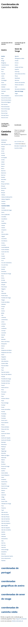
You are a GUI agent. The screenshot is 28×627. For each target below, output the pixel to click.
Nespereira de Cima (6, 352)
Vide (2, 541)
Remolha (3, 453)
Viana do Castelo (5, 89)
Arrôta (3, 159)
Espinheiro (4, 282)
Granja (3, 306)
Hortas (3, 311)
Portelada (3, 413)
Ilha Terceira (4, 104)
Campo (3, 208)
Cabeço (3, 194)
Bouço (3, 190)
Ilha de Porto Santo (6, 98)
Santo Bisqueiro (5, 475)
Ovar (16, 87)
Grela (2, 308)
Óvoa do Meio (4, 365)
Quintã (3, 435)
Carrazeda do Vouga (6, 210)
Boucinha (3, 188)
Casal (2, 221)
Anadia (16, 60)
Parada (3, 376)
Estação (3, 284)
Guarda (3, 73)
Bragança (3, 63)
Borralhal (3, 179)
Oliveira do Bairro (19, 84)
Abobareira (4, 140)
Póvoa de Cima (5, 429)
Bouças (3, 186)
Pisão (2, 400)
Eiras (2, 276)
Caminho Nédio (5, 205)
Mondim (3, 339)
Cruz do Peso (4, 265)
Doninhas (3, 271)
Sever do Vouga (19, 91)
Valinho (3, 532)
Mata (2, 337)
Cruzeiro (3, 267)
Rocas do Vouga (5, 466)
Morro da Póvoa (5, 341)
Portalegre (4, 80)
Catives (3, 225)
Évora (2, 69)
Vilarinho (3, 547)
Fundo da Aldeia (5, 302)
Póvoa (2, 424)
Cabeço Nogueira (5, 199)
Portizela (3, 418)
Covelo (3, 256)
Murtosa (17, 80)
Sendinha (3, 479)
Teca (2, 505)
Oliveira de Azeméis (20, 82)
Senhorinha (4, 481)
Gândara (3, 304)
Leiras (2, 322)
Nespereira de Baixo (6, 350)
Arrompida (4, 157)
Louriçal (3, 330)
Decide (3, 269)
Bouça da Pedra (5, 184)
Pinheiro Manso (5, 398)
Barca (2, 168)
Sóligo (2, 497)
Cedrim (3, 227)
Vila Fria (3, 543)
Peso (2, 396)
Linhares (3, 324)
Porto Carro (4, 420)
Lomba (3, 326)
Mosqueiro (4, 343)
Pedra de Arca (4, 387)
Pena (2, 389)
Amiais (3, 146)
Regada (3, 449)
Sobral (3, 492)
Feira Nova (4, 286)
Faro (2, 71)
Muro (2, 348)
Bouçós (3, 192)
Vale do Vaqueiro (5, 527)
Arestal (3, 155)
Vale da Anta (4, 512)
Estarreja (17, 71)
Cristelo (3, 258)
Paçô (2, 368)
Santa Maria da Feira (20, 73)
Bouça (2, 181)
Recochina (4, 444)
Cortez (3, 243)
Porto (2, 82)
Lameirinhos (4, 319)
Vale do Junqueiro (5, 523)
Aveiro (3, 56)
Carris (2, 212)
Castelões (3, 223)
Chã (2, 232)
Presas (3, 431)
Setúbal (3, 87)
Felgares (3, 289)
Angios (3, 149)
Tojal (2, 510)
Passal (3, 385)
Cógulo (3, 236)
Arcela (2, 153)
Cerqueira (3, 230)
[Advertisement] (13, 26)
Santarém (3, 84)
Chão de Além (4, 234)
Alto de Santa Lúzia (6, 144)
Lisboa (3, 78)
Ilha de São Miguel (6, 102)
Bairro (2, 166)
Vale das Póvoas (5, 516)
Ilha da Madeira (5, 95)
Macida (3, 335)
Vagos (16, 93)
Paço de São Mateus (6, 374)
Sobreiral (3, 495)
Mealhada (17, 78)
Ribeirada (3, 457)
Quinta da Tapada (5, 438)
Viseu (2, 93)
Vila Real (3, 91)
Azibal (2, 162)
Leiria (2, 76)
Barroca (3, 175)
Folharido (3, 293)
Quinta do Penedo (6, 440)
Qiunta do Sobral (5, 433)
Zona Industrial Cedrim (7, 556)
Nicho (2, 354)
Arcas (2, 151)
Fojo (2, 291)
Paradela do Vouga (6, 378)
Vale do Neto (4, 525)
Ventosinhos (4, 538)
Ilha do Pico (4, 111)
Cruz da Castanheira (6, 262)
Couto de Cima (5, 251)
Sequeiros (3, 484)
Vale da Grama (5, 514)
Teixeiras (3, 508)
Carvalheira (4, 219)
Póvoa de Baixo (5, 427)
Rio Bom (3, 464)
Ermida (3, 280)
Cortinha (3, 245)
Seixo (2, 477)
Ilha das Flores (5, 115)
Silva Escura (4, 488)
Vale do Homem (5, 521)
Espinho (17, 69)
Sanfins (3, 470)
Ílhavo (16, 76)
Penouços (3, 392)
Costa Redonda (5, 247)
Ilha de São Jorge (5, 109)
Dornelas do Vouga (6, 273)
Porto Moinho (4, 422)
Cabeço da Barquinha (6, 197)
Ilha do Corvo (4, 117)
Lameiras (3, 317)
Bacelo (3, 164)
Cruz (2, 260)
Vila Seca (3, 545)
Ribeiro (3, 459)
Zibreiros (3, 554)
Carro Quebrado (5, 214)
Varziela (3, 534)
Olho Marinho (4, 361)
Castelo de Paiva (19, 67)
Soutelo (3, 499)
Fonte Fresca (4, 295)
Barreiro (3, 170)
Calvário (3, 201)
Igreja (2, 313)
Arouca (16, 63)
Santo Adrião (4, 473)
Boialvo (3, 177)
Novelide (3, 359)
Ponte (2, 407)
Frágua (3, 300)
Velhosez (3, 536)
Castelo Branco (5, 65)
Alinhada (3, 142)
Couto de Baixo (5, 249)
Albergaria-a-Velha (19, 58)
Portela (3, 411)
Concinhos (4, 238)
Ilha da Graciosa (5, 106)
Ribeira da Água (5, 455)
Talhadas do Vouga (6, 503)
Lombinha (3, 328)
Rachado (3, 442)
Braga (2, 60)
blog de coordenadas (21, 618)
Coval (2, 254)
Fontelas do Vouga (6, 297)
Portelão (3, 416)
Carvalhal (3, 216)
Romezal (3, 468)
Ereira (2, 278)
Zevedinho (4, 551)
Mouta (3, 346)
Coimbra (3, 67)
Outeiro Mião (4, 363)
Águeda (17, 56)
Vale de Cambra (19, 95)
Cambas (3, 203)
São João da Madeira (20, 89)
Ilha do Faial (4, 113)
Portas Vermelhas (5, 409)
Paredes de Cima (5, 383)
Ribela (2, 462)
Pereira (3, 394)
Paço (2, 370)
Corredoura (4, 240)
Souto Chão (4, 501)
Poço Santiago (5, 403)
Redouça (3, 446)
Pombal (3, 405)
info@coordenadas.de (17, 621)
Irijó (2, 315)
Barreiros (3, 173)
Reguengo (3, 451)
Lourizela (3, 332)
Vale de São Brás (5, 519)
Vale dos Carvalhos (6, 530)
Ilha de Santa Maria (6, 100)
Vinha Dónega (4, 549)
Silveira (3, 490)
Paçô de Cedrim (5, 372)
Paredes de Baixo (5, 381)
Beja (2, 58)
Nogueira (3, 357)
